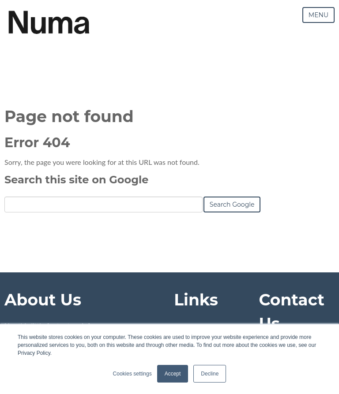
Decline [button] (209, 374)
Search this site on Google (76, 179)
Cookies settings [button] (132, 374)
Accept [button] (173, 374)
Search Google (232, 204)
